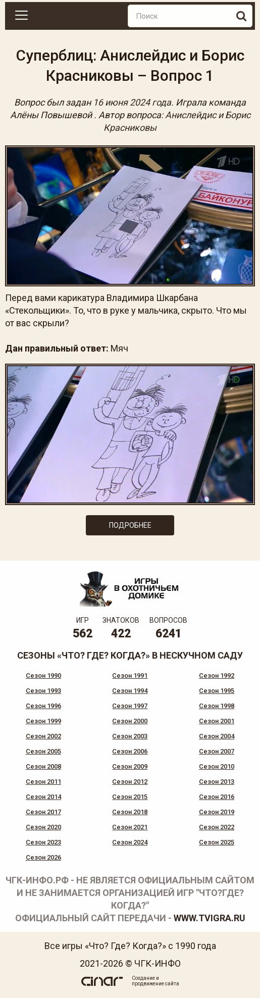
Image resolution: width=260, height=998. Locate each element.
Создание (143, 978)
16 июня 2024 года (132, 102)
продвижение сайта (155, 983)
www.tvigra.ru (209, 918)
